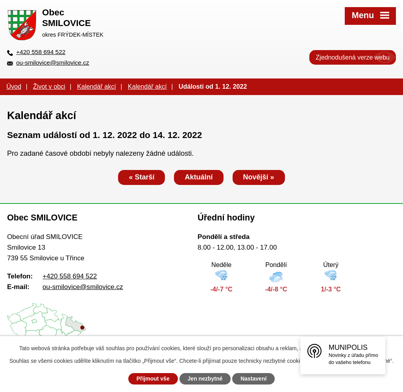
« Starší (141, 177)
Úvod (13, 86)
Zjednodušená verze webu (353, 57)
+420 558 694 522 (40, 52)
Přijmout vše (153, 378)
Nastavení (253, 378)
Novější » (258, 177)
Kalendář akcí (96, 86)
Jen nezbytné (205, 378)
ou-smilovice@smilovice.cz (52, 62)
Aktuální (199, 177)
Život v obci (49, 86)
